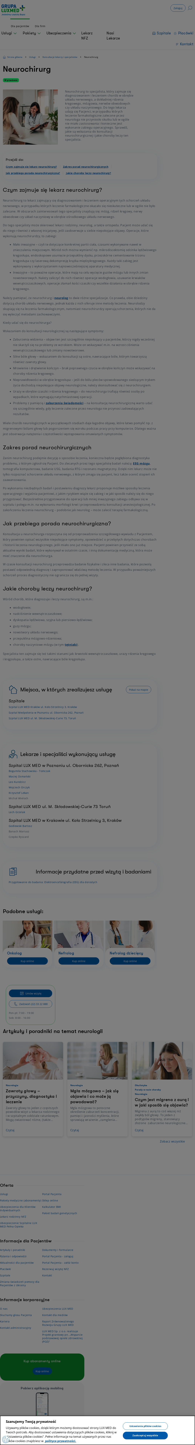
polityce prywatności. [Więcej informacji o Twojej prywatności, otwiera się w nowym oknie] (60, 1441)
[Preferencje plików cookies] (5, 1439)
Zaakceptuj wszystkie (145, 1435)
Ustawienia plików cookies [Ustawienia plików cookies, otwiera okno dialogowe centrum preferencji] (145, 1426)
